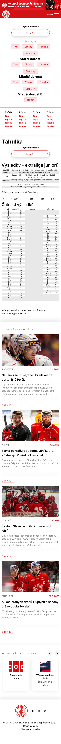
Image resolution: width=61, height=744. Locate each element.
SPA (34, 177)
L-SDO (48, 170)
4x (21, 228)
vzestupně (46, 173)
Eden (16, 670)
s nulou (56, 180)
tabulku (25, 184)
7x (21, 215)
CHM (24, 175)
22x (21, 234)
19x (21, 232)
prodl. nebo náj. (47, 180)
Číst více (8, 405)
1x (21, 253)
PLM (27, 177)
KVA (41, 175)
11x (56, 243)
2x (21, 211)
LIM (47, 175)
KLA (34, 175)
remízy (20, 180)
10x (21, 223)
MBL (50, 175)
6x (21, 226)
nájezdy (38, 180)
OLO (53, 175)
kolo (20, 173)
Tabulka (44, 46)
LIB (44, 175)
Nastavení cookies (30, 729)
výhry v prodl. (29, 180)
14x (56, 235)
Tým (15, 46)
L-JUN (43, 170)
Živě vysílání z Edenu (45, 673)
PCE (57, 175)
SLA (30, 177)
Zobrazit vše (45, 187)
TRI (37, 177)
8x (21, 217)
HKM (28, 175)
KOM (37, 175)
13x (21, 236)
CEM (20, 175)
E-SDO (27, 170)
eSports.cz (44, 722)
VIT (39, 177)
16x (21, 224)
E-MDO (33, 170)
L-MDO (54, 170)
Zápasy (28, 46)
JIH (31, 175)
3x (21, 213)
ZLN (42, 177)
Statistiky (30, 53)
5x (56, 227)
